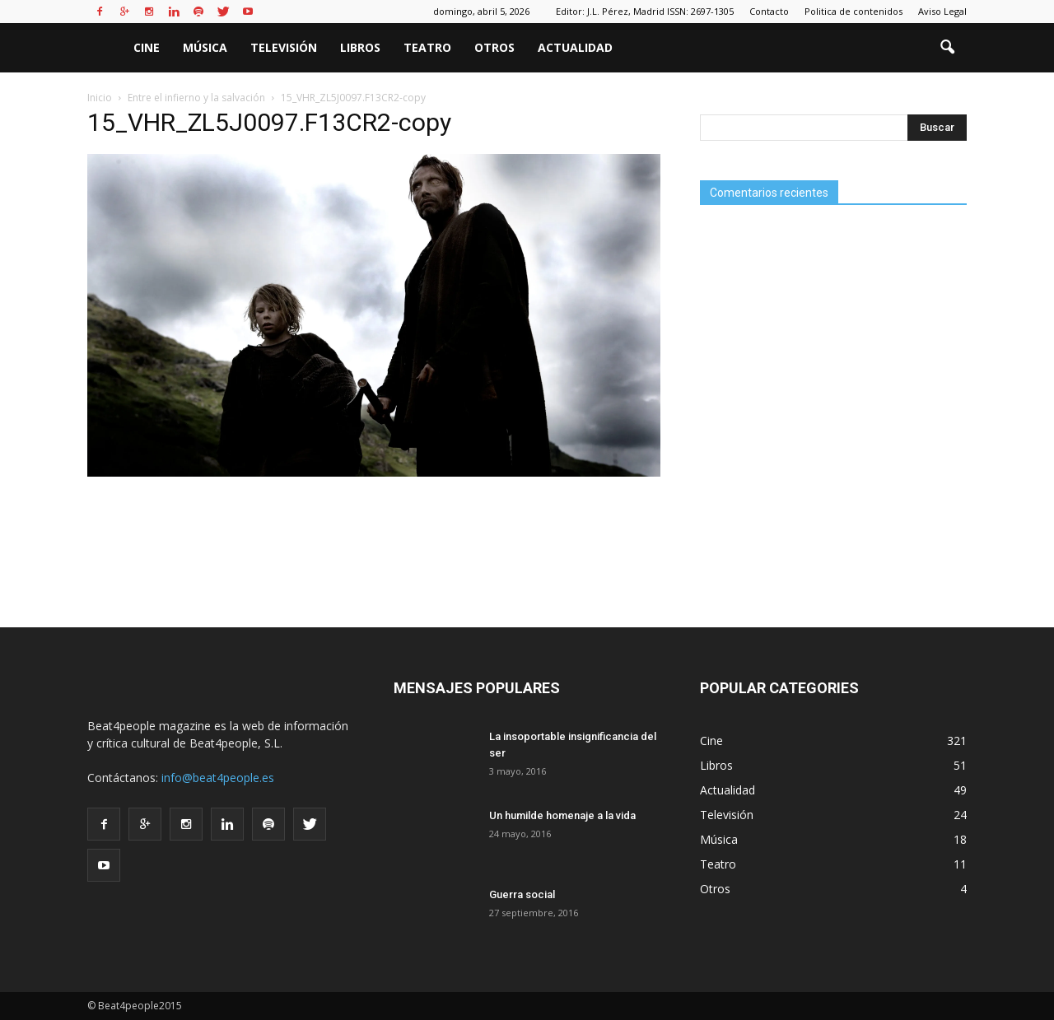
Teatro (427, 47)
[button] (947, 48)
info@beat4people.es (217, 777)
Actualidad (575, 47)
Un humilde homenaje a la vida (562, 815)
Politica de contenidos (853, 11)
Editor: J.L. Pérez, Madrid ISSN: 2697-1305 (645, 11)
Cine (146, 47)
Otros (494, 47)
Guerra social (522, 894)
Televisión (283, 47)
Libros (360, 47)
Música (205, 47)
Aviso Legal (942, 11)
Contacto (769, 11)
